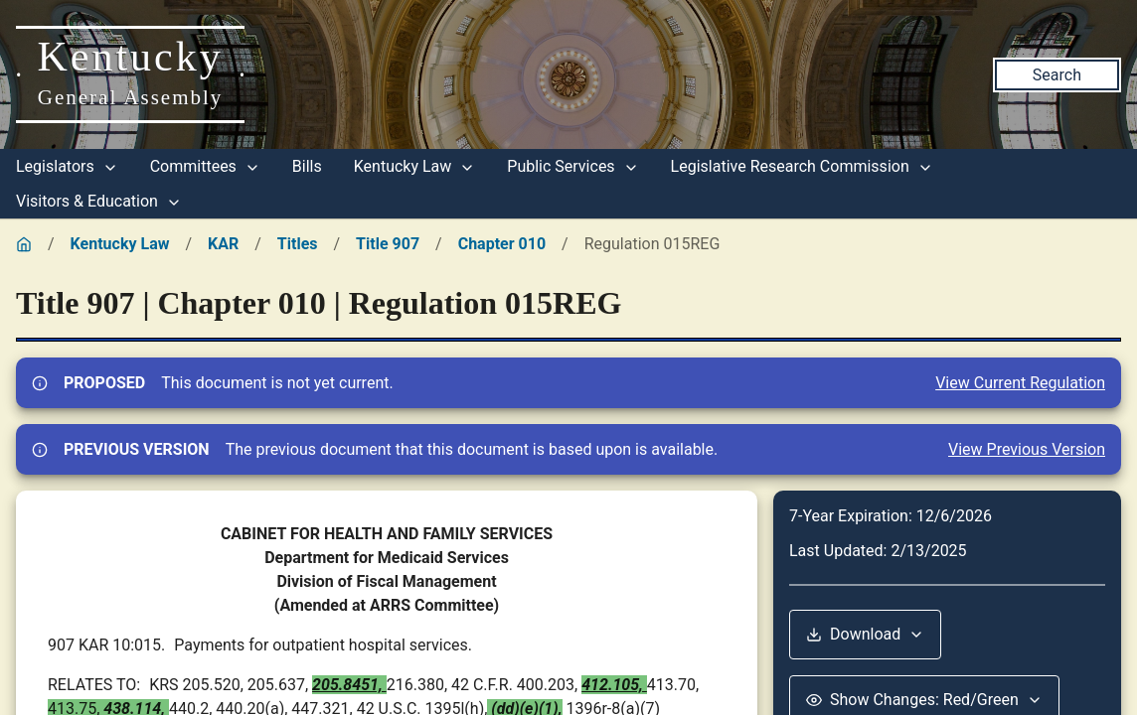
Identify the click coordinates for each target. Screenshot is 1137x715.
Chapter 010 (502, 243)
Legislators (67, 166)
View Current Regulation (1020, 382)
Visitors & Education (99, 201)
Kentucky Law (415, 166)
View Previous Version (1026, 449)
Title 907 (387, 243)
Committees (205, 166)
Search (1057, 75)
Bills (307, 166)
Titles (297, 243)
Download (865, 634)
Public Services (572, 166)
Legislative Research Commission (802, 166)
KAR (223, 243)
